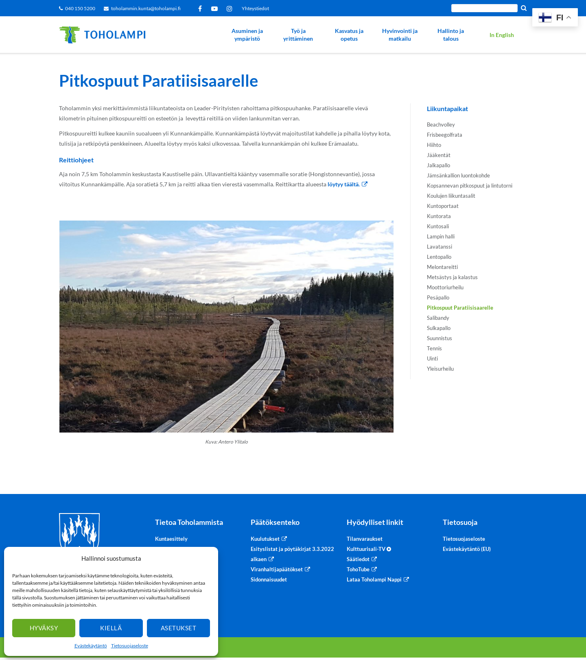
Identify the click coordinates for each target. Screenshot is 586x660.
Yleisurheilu (440, 368)
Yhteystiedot (255, 8)
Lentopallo (439, 257)
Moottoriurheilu (445, 287)
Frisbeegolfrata (444, 134)
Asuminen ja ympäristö (247, 34)
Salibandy (438, 318)
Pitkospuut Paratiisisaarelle (460, 307)
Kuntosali (438, 226)
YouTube (216, 8)
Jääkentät (438, 155)
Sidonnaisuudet (269, 579)
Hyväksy (44, 628)
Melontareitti (442, 267)
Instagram (231, 8)
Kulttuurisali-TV (369, 549)
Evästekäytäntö (90, 646)
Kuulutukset (265, 538)
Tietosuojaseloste (129, 646)
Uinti (432, 358)
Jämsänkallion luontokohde (458, 175)
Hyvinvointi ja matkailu (400, 34)
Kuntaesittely (171, 538)
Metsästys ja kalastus (452, 277)
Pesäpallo (438, 297)
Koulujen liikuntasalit (451, 195)
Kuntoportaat (443, 206)
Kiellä (111, 628)
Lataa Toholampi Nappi (374, 579)
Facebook (201, 8)
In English (502, 34)
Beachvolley (441, 124)
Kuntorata (439, 216)
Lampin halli (441, 236)
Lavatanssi (439, 246)
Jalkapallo (438, 165)
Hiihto (434, 145)
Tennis (434, 348)
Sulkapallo (438, 328)
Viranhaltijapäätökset (277, 569)
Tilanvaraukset (365, 538)
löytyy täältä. (344, 184)
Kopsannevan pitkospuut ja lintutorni (469, 185)
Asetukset (179, 628)
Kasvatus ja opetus (349, 34)
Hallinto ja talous (450, 34)
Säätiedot (358, 559)
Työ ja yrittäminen (298, 34)
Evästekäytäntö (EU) (467, 549)
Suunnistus (439, 338)
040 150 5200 (80, 8)
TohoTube (358, 569)
